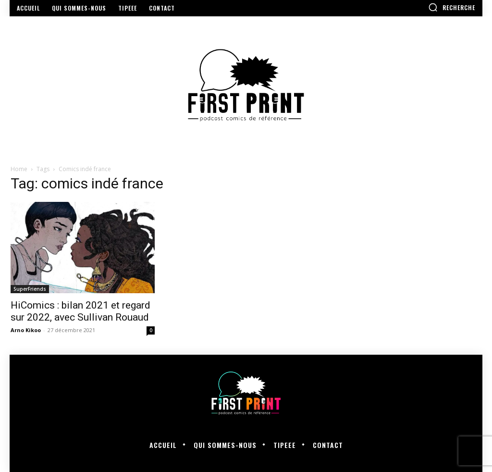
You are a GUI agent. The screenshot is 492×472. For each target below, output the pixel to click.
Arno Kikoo (26, 330)
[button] (451, 7)
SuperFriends (29, 289)
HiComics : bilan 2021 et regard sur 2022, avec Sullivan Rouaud (80, 311)
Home (19, 169)
